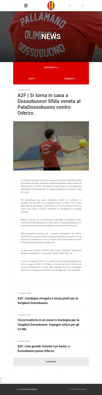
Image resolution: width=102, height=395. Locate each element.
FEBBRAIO (68, 79)
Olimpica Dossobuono (28, 389)
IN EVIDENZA (50, 67)
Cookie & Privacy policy (78, 389)
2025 (31, 79)
